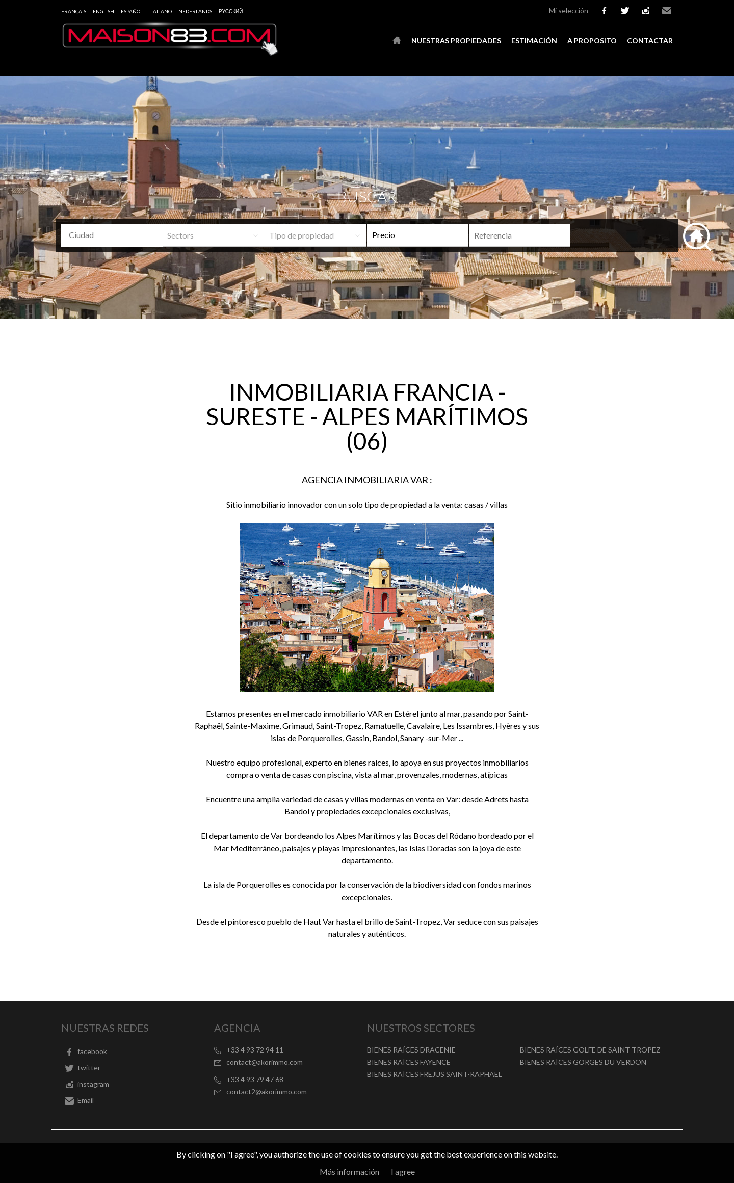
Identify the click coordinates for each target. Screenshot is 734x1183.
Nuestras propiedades (456, 40)
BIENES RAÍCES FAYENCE (409, 1062)
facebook (604, 11)
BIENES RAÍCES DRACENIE (411, 1049)
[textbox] (120, 235)
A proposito (592, 40)
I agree (403, 1171)
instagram (646, 11)
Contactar (650, 40)
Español (132, 11)
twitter (625, 11)
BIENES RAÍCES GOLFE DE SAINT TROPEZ (590, 1049)
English (103, 11)
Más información (349, 1171)
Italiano (160, 11)
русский (231, 11)
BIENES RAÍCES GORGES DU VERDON (583, 1062)
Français (73, 11)
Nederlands (195, 11)
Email (667, 11)
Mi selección (568, 10)
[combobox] (112, 235)
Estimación (534, 40)
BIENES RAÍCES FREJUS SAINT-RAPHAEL (434, 1074)
